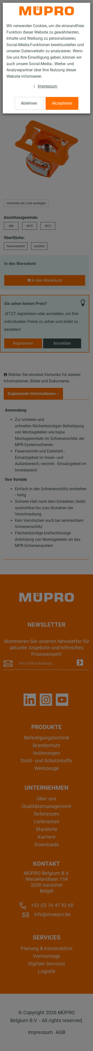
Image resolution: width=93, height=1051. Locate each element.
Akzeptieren (62, 103)
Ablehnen (29, 103)
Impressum (47, 86)
